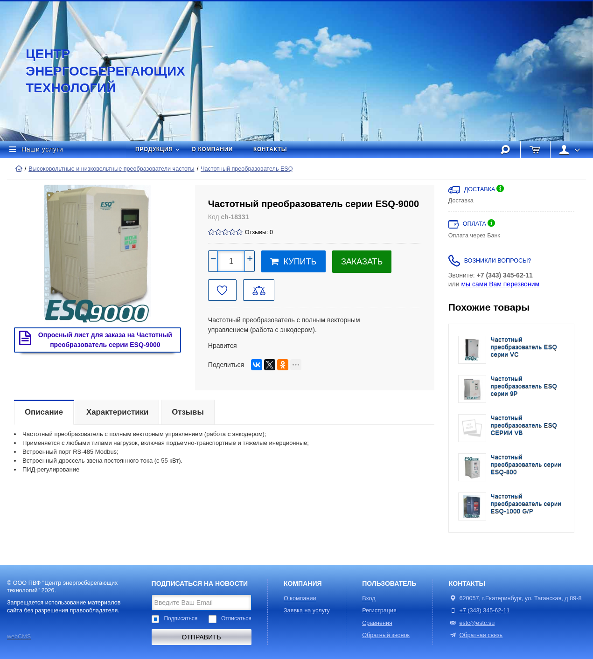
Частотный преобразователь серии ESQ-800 (526, 465)
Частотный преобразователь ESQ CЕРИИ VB (524, 426)
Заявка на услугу (307, 610)
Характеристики (117, 412)
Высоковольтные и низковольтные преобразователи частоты (111, 169)
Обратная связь (475, 635)
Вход (369, 598)
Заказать (362, 261)
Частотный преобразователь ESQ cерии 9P (524, 386)
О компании (212, 149)
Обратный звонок (386, 635)
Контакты (270, 149)
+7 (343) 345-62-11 (484, 610)
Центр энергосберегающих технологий (96, 71)
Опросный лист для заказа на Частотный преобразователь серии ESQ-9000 (93, 339)
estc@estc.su (477, 623)
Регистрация (379, 610)
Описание (44, 412)
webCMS (19, 636)
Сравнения (377, 623)
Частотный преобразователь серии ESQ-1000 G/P (526, 504)
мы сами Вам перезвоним (500, 284)
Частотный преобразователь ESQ (247, 169)
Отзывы (188, 412)
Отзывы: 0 (259, 232)
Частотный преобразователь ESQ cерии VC (524, 347)
